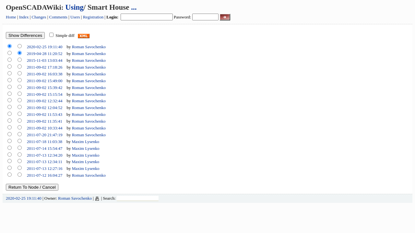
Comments (58, 17)
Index (24, 17)
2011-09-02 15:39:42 (45, 87)
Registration (93, 17)
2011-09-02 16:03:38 (45, 74)
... (133, 7)
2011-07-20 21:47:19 (45, 134)
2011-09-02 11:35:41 (44, 121)
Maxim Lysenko (85, 141)
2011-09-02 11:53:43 (44, 114)
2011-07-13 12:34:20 (45, 155)
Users (75, 17)
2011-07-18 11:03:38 (44, 141)
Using (74, 7)
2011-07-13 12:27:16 (45, 168)
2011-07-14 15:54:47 (45, 148)
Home (11, 17)
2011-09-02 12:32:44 (45, 100)
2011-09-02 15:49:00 (45, 80)
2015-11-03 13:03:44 (45, 60)
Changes (39, 17)
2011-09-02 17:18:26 (45, 67)
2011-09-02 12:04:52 (45, 107)
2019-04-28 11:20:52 (45, 53)
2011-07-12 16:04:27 (45, 175)
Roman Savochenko (89, 46)
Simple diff (65, 35)
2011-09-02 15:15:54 (45, 94)
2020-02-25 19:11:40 (45, 46)
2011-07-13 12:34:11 (44, 161)
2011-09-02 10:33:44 (45, 128)
